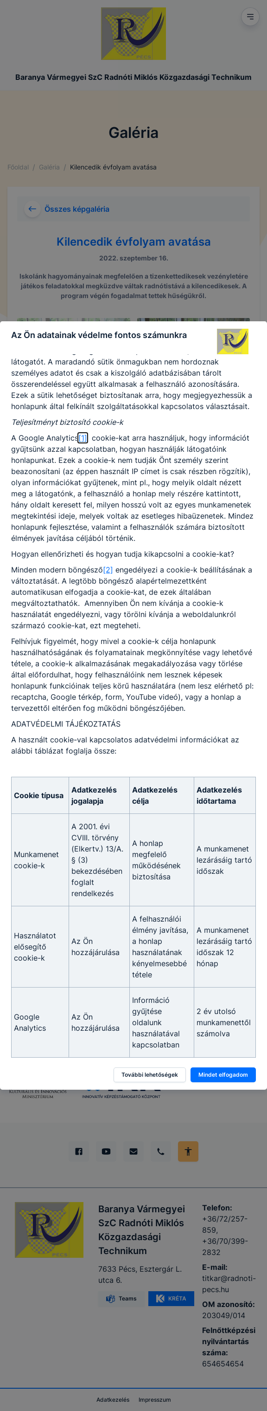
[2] (108, 569)
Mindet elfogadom (223, 1074)
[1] (82, 437)
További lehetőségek (149, 1074)
